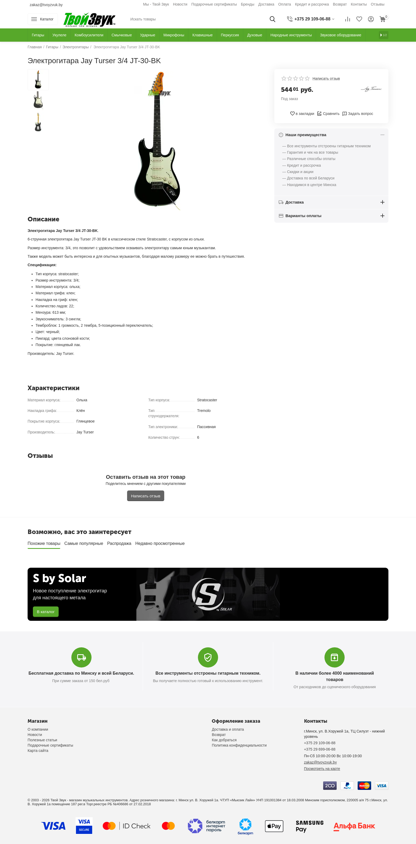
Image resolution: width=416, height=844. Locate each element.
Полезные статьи (42, 740)
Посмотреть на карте (322, 769)
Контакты (359, 4)
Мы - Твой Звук (156, 4)
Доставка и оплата (228, 729)
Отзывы (377, 4)
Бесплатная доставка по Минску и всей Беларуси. (81, 673)
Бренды (247, 4)
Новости (180, 4)
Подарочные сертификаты (214, 4)
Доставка (266, 4)
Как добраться (224, 740)
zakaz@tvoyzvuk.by (46, 5)
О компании (38, 729)
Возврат (340, 4)
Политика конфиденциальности (239, 745)
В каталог (46, 611)
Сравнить (328, 113)
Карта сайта (38, 750)
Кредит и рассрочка (312, 4)
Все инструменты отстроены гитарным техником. (208, 673)
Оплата (284, 4)
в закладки (302, 113)
